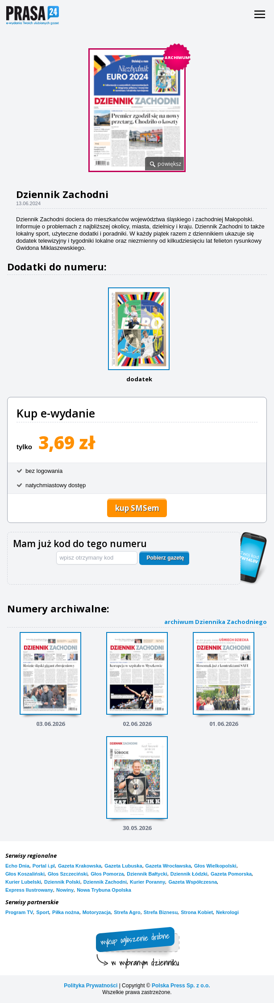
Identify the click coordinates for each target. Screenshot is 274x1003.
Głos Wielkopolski (215, 865)
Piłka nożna (65, 912)
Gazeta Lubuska (123, 865)
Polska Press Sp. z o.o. (181, 985)
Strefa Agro (127, 912)
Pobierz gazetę (165, 558)
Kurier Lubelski (23, 882)
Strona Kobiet (197, 912)
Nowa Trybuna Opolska (104, 890)
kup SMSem (137, 508)
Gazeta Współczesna (192, 882)
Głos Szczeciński (67, 874)
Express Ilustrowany (29, 890)
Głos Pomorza (107, 874)
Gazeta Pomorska (231, 874)
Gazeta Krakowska (79, 865)
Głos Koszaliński (25, 874)
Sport (42, 912)
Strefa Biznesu (161, 912)
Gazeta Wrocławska (168, 865)
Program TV (19, 912)
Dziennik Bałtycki (147, 874)
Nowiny (65, 890)
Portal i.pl (44, 865)
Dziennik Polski (62, 882)
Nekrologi (227, 912)
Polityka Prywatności (90, 985)
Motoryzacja (97, 912)
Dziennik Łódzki (189, 874)
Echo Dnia (17, 865)
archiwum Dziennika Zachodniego (215, 621)
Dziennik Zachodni (105, 882)
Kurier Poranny (147, 882)
